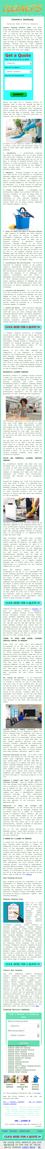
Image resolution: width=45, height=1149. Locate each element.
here (37, 1006)
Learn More (28, 1147)
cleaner (27, 144)
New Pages (13, 1131)
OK (39, 1147)
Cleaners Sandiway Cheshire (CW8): (17, 27)
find (10, 974)
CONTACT (33, 15)
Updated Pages (24, 1131)
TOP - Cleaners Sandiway (13, 1102)
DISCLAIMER (39, 15)
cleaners (26, 631)
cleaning (6, 106)
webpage (29, 874)
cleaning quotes (19, 1004)
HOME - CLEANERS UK (22, 1121)
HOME (18, 15)
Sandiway (35, 609)
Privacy (40, 1131)
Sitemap (5, 1131)
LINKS (22, 15)
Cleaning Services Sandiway (16, 1010)
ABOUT (27, 15)
